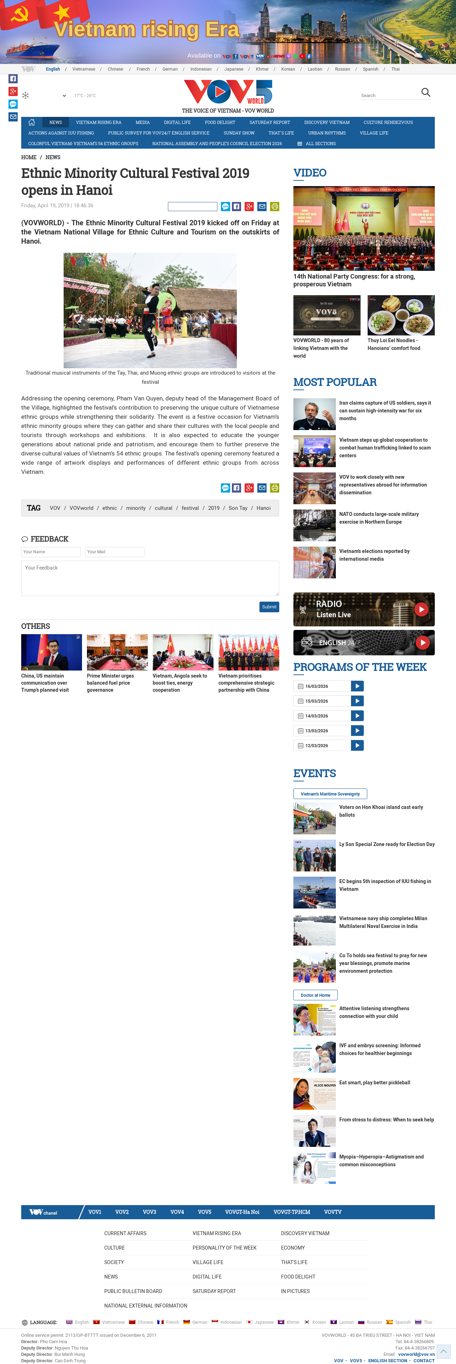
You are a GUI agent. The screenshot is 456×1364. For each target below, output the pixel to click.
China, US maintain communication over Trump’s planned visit (45, 683)
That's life (281, 133)
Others (35, 626)
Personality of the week (225, 1248)
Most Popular (334, 382)
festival (190, 508)
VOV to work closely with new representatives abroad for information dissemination (383, 484)
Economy (293, 1248)
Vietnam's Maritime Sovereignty (330, 794)
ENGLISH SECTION (387, 1360)
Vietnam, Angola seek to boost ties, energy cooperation (180, 683)
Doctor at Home (315, 995)
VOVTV (332, 1212)
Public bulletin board (133, 1291)
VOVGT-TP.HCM (292, 1212)
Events (314, 773)
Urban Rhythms (327, 133)
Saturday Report (270, 122)
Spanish (371, 69)
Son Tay (238, 508)
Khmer (262, 69)
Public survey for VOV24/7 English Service (159, 133)
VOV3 (149, 1212)
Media (143, 122)
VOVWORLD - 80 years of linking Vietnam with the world (321, 348)
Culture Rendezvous (388, 122)
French (143, 69)
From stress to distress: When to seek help (386, 1119)
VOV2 (122, 1212)
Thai (395, 69)
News (55, 122)
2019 (214, 508)
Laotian (315, 69)
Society (114, 1262)
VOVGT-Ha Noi (242, 1212)
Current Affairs (125, 1233)
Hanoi (264, 508)
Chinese (116, 69)
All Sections (316, 143)
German (170, 69)
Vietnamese (83, 69)
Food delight (220, 122)
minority (136, 508)
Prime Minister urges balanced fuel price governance (110, 683)
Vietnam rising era (99, 122)
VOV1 (94, 1212)
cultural (164, 508)
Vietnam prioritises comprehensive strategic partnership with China (246, 683)
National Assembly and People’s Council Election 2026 (217, 143)
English (53, 69)
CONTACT (424, 1360)
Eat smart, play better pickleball (374, 1082)
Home (28, 157)
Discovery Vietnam (327, 122)
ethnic (110, 508)
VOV (55, 508)
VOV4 (177, 1212)
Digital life (177, 122)
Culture (114, 1248)
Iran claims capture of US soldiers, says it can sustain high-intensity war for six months (385, 410)
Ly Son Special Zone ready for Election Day (387, 844)
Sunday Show (239, 133)
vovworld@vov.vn (416, 1354)
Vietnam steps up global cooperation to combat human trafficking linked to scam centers (385, 447)
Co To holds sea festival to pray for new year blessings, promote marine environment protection (383, 963)
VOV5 (204, 1212)
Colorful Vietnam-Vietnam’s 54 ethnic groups (83, 143)
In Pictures (295, 1291)
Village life (374, 133)
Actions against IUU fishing (61, 133)
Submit (269, 606)
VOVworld (81, 508)
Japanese (233, 69)
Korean (288, 69)
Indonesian (201, 69)
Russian (342, 69)
